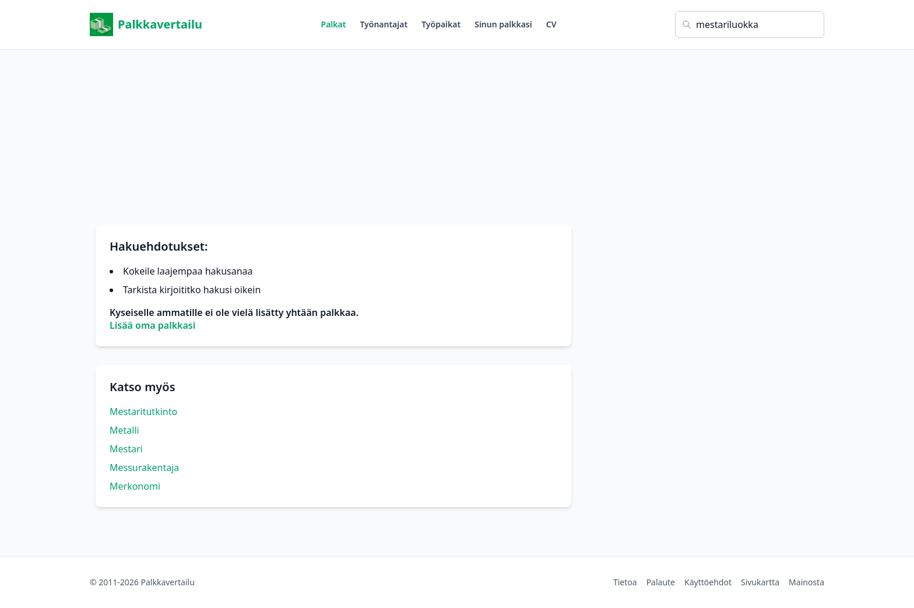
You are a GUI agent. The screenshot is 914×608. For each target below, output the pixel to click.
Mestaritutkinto (143, 411)
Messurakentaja (144, 467)
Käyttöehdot (708, 582)
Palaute (660, 582)
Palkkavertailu (146, 24)
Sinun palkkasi (503, 24)
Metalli (124, 430)
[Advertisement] (457, 131)
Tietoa (625, 582)
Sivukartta (760, 582)
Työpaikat (440, 24)
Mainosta (806, 582)
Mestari (126, 448)
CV (551, 24)
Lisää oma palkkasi (152, 325)
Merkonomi (135, 486)
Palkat (333, 24)
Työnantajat (383, 24)
